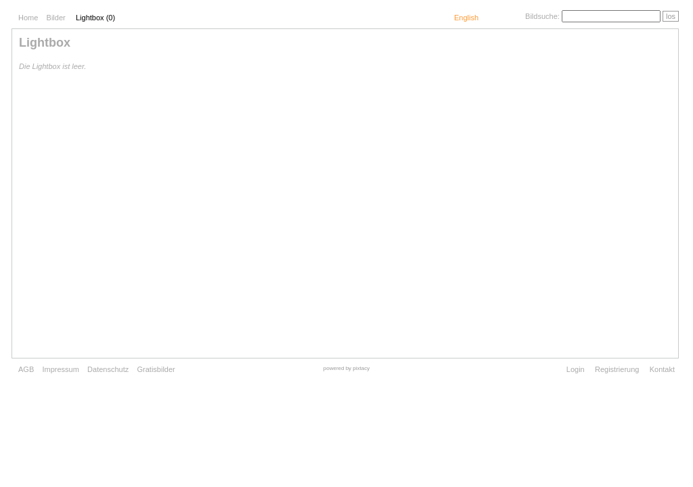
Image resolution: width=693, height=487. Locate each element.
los (670, 16)
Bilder (56, 18)
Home (28, 18)
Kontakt (662, 369)
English (466, 18)
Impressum (60, 369)
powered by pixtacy (346, 368)
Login (575, 369)
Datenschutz (108, 369)
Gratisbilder (156, 369)
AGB (26, 369)
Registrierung (617, 369)
